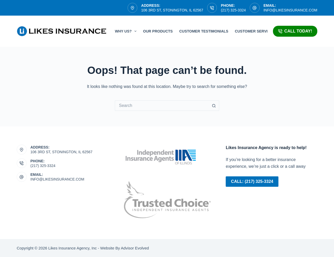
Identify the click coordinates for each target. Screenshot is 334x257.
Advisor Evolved (134, 248)
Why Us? (127, 31)
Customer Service (254, 31)
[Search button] (214, 105)
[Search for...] (162, 105)
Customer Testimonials (203, 31)
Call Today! (295, 31)
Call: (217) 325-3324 (252, 181)
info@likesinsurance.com (290, 10)
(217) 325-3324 (233, 10)
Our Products (158, 31)
